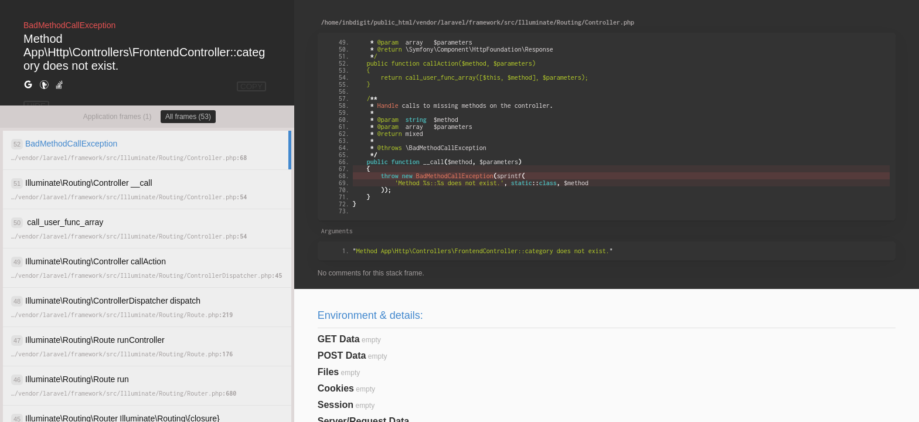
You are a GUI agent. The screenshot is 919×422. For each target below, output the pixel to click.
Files (328, 372)
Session (335, 405)
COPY (251, 86)
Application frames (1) (117, 117)
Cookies (336, 388)
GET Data (339, 339)
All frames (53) (188, 117)
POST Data (342, 355)
